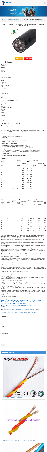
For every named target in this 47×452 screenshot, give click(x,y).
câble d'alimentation (7, 305)
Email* (3, 326)
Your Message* (5, 333)
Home (8, 19)
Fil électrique (14, 305)
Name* (3, 318)
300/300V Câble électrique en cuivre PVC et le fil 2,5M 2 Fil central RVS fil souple (19, 440)
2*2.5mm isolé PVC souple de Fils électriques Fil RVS (13, 397)
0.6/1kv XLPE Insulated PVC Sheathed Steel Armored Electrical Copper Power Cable (19, 312)
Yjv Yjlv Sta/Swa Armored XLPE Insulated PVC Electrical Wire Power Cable (19, 309)
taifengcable (18, 19)
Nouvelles (13, 19)
